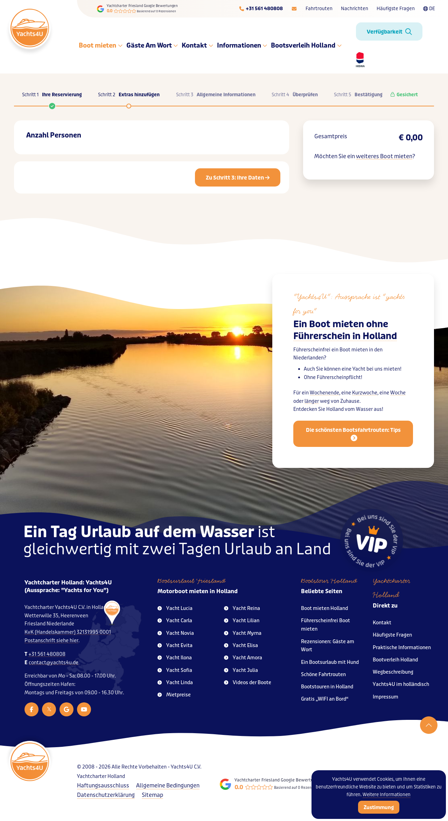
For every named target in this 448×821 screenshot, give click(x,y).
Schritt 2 (129, 95)
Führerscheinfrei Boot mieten (325, 624)
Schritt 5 (358, 95)
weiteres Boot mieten (384, 156)
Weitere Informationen (387, 795)
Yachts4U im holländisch (401, 684)
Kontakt (197, 45)
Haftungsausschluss (103, 785)
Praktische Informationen (402, 647)
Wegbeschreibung (393, 672)
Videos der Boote (247, 682)
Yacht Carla (175, 620)
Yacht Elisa (241, 645)
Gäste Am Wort (152, 45)
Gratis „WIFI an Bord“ (325, 699)
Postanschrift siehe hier (51, 640)
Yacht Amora (243, 657)
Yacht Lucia (175, 608)
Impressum (385, 697)
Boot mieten (100, 45)
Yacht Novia (176, 633)
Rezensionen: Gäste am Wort (327, 645)
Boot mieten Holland (324, 608)
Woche (398, 393)
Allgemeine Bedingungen (168, 785)
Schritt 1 (52, 98)
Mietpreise (174, 695)
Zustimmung (379, 807)
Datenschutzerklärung (106, 795)
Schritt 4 (295, 95)
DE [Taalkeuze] (429, 9)
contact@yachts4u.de (53, 662)
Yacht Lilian (241, 620)
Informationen (242, 45)
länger (311, 401)
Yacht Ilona (175, 657)
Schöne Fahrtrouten (323, 674)
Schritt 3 (215, 95)
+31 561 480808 (46, 654)
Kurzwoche (364, 393)
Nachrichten (354, 9)
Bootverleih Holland (395, 660)
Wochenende (324, 393)
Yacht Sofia (175, 670)
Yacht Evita (175, 645)
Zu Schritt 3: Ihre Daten (238, 177)
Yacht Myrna (242, 633)
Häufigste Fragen (396, 9)
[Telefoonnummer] (260, 9)
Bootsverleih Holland (306, 45)
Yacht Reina (242, 608)
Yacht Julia (241, 670)
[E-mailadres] (294, 9)
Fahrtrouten (319, 9)
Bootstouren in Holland (327, 686)
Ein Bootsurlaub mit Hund (330, 662)
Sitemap (152, 795)
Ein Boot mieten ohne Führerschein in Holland (345, 330)
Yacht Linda (175, 682)
